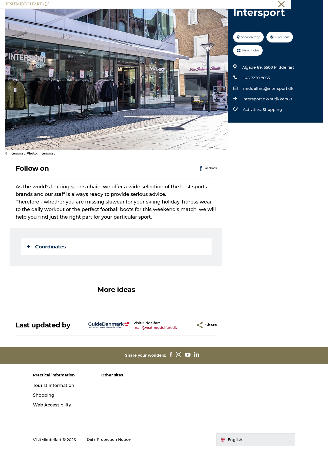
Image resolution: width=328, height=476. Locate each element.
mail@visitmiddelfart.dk (142, 353)
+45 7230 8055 (256, 103)
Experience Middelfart (90, 17)
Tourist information (57, 411)
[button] (177, 351)
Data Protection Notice (112, 465)
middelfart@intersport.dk (268, 114)
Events (201, 17)
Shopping (272, 135)
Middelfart (314, 5)
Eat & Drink (131, 17)
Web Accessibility (55, 430)
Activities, (252, 135)
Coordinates (46, 272)
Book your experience (238, 17)
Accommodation (168, 17)
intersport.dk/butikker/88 (267, 124)
